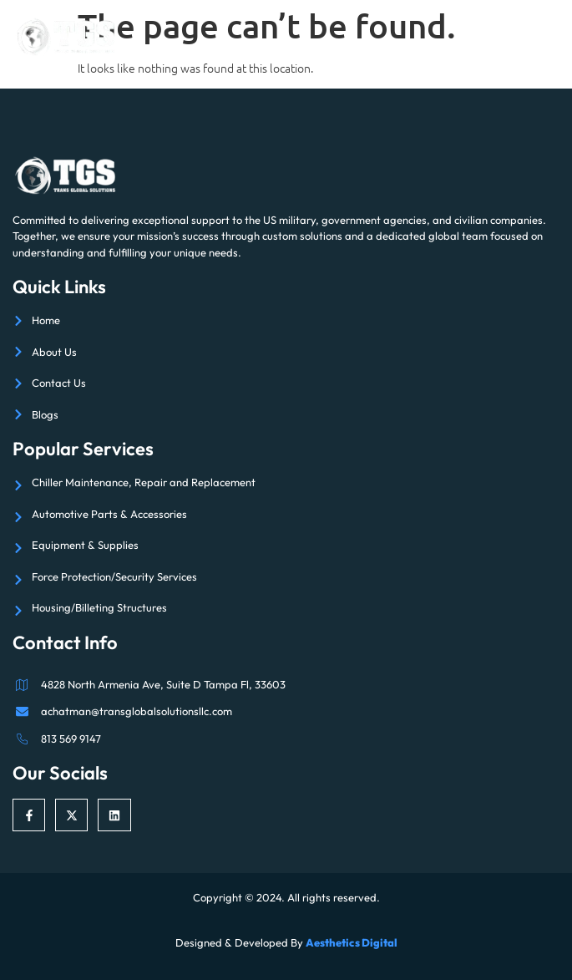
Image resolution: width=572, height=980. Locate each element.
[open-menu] (548, 36)
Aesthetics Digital (351, 942)
